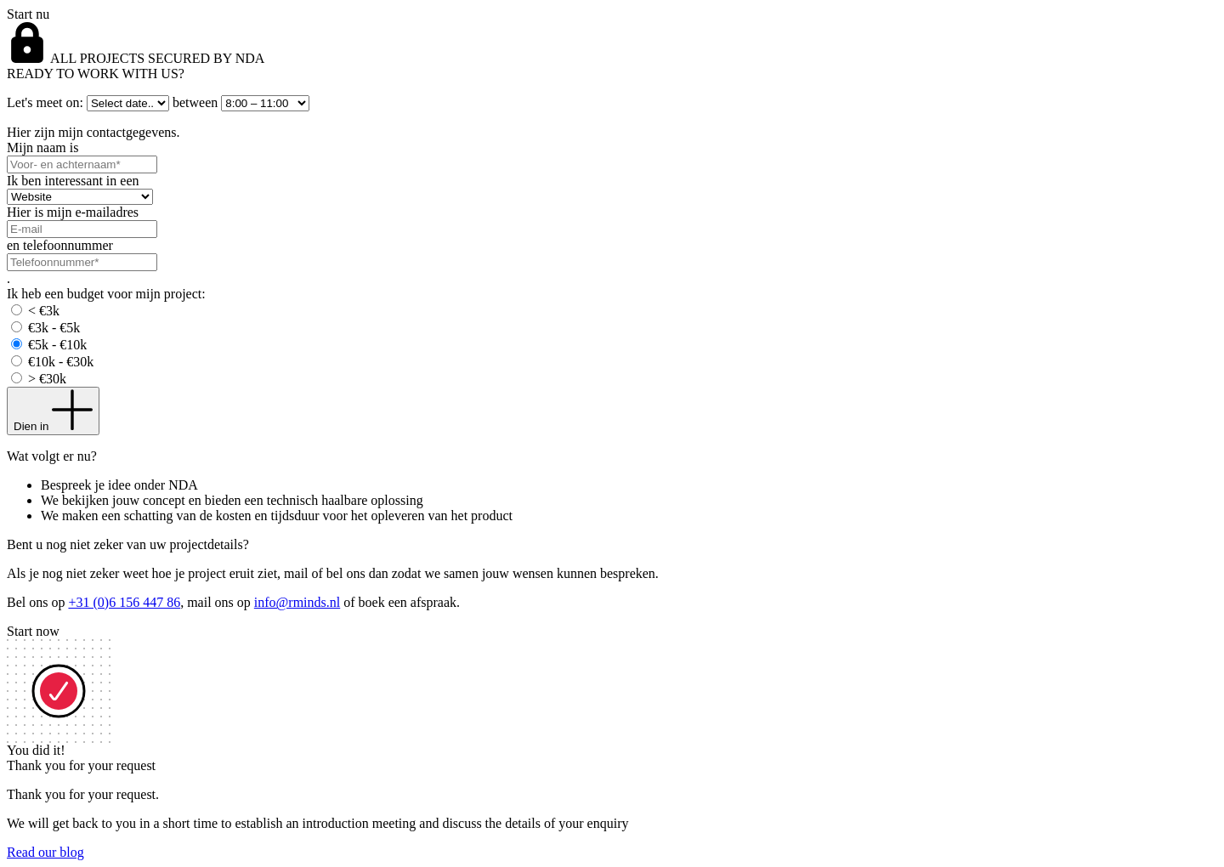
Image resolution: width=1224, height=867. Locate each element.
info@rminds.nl (297, 602)
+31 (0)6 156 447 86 (124, 602)
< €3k (44, 310)
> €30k (47, 378)
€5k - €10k (57, 344)
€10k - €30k (61, 361)
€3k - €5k (54, 327)
